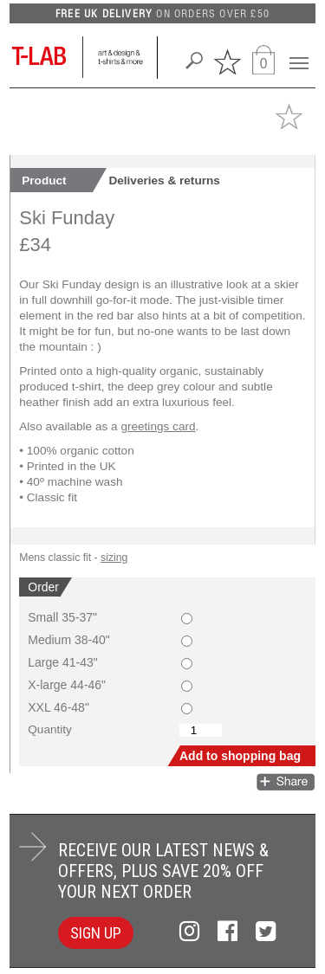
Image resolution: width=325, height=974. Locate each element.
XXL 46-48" (58, 707)
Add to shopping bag (240, 756)
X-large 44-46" (67, 685)
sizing (114, 558)
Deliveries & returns (163, 180)
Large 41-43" (62, 662)
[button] (283, 114)
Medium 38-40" (68, 640)
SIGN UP (95, 933)
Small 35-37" (62, 617)
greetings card (157, 426)
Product (44, 180)
